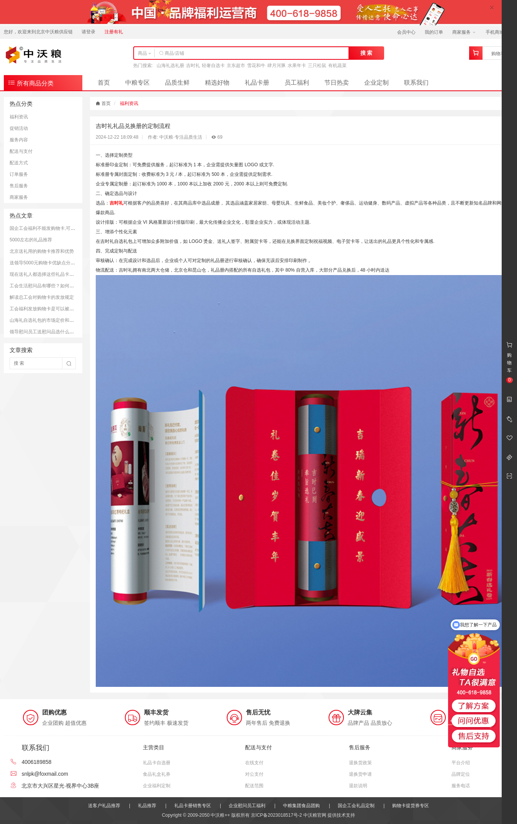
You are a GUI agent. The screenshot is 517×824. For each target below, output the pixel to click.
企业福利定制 (156, 785)
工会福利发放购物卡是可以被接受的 (46, 308)
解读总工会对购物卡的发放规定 (42, 297)
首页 (104, 82)
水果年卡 (297, 65)
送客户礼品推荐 (104, 805)
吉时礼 (193, 65)
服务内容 (19, 140)
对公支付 (254, 774)
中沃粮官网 (314, 815)
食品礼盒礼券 (156, 774)
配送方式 (19, 162)
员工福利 (297, 82)
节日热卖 (336, 82)
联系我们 (416, 82)
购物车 (498, 53)
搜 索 (366, 53)
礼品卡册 (257, 82)
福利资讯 (19, 117)
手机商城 (497, 32)
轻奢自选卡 (213, 65)
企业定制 (376, 82)
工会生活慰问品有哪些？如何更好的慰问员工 (55, 285)
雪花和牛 (256, 65)
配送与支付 (21, 151)
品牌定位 (461, 774)
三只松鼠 (317, 65)
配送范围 (254, 785)
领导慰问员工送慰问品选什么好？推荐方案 (53, 331)
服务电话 (461, 785)
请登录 (88, 31)
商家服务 (464, 32)
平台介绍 (461, 762)
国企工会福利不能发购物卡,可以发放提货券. (55, 228)
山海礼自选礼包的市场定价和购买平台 (49, 320)
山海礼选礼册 (170, 65)
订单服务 (19, 174)
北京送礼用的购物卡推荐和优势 (42, 251)
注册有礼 (114, 31)
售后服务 (19, 185)
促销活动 (19, 128)
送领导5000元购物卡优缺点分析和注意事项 (54, 262)
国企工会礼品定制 (356, 805)
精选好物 (217, 82)
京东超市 (236, 65)
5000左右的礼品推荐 (31, 239)
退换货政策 (360, 762)
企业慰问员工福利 (247, 805)
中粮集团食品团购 (301, 805)
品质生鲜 (177, 82)
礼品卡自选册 (156, 762)
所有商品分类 (31, 83)
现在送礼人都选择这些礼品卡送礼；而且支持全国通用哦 (67, 274)
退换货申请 (360, 774)
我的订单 (434, 32)
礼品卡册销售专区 (192, 805)
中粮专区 (137, 82)
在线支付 (254, 762)
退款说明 (358, 785)
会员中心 (406, 32)
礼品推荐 (147, 805)
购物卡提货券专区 (410, 805)
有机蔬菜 (337, 65)
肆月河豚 (276, 65)
